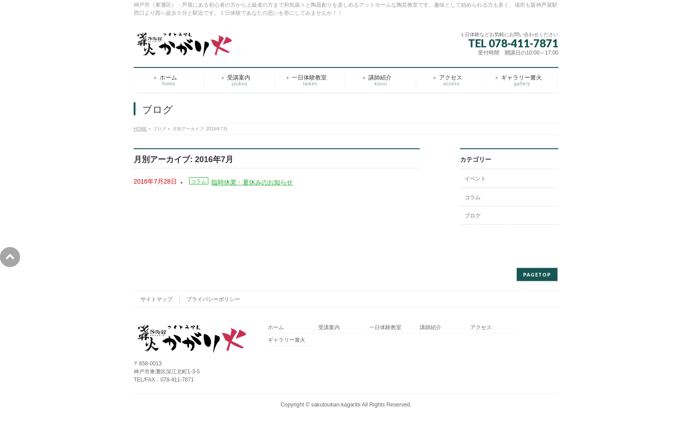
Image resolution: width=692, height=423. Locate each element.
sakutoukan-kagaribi (335, 405)
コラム (198, 181)
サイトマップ (156, 299)
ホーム (276, 328)
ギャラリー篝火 (286, 340)
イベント (475, 179)
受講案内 (329, 328)
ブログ (472, 216)
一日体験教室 (385, 328)
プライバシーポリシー (213, 299)
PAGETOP (537, 274)
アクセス (481, 328)
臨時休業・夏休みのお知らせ (252, 182)
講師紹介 (430, 328)
